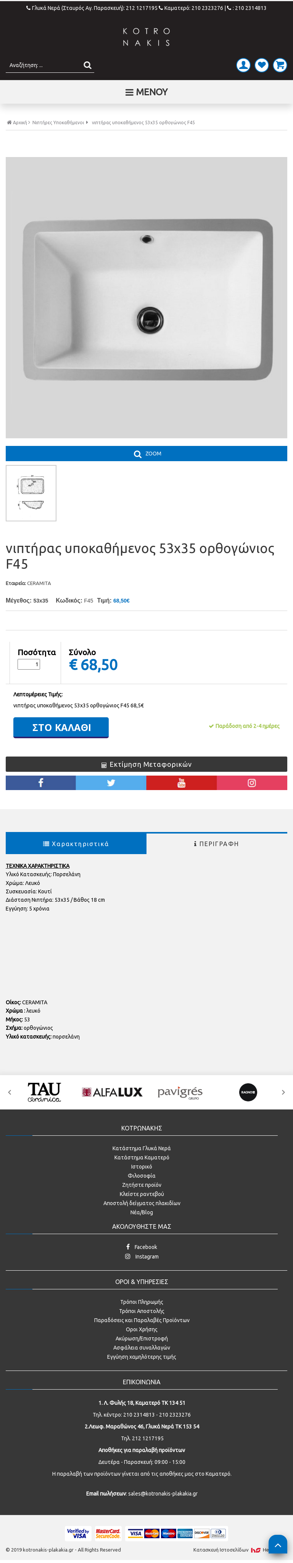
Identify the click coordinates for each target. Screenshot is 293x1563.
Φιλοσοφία (142, 1176)
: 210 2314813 (247, 8)
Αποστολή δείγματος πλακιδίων (141, 1203)
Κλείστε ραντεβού (142, 1194)
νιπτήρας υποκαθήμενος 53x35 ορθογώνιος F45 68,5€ (78, 705)
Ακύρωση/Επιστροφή (142, 1338)
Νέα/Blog (141, 1212)
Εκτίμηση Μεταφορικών (146, 764)
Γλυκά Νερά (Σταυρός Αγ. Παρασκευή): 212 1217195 (92, 8)
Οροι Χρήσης (142, 1329)
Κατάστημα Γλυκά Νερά (142, 1148)
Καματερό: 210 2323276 (191, 8)
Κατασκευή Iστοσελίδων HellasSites (240, 1549)
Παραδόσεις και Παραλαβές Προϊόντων (142, 1320)
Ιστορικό (141, 1167)
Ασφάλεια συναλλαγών (141, 1348)
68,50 (99, 664)
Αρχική (18, 122)
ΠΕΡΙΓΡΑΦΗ (216, 843)
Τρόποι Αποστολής (141, 1311)
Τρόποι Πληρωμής (141, 1302)
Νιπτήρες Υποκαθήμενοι (58, 122)
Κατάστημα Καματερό (141, 1157)
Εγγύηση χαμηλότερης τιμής (141, 1357)
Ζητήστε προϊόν (141, 1185)
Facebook (141, 1247)
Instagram (142, 1256)
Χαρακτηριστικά (76, 843)
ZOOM (153, 453)
